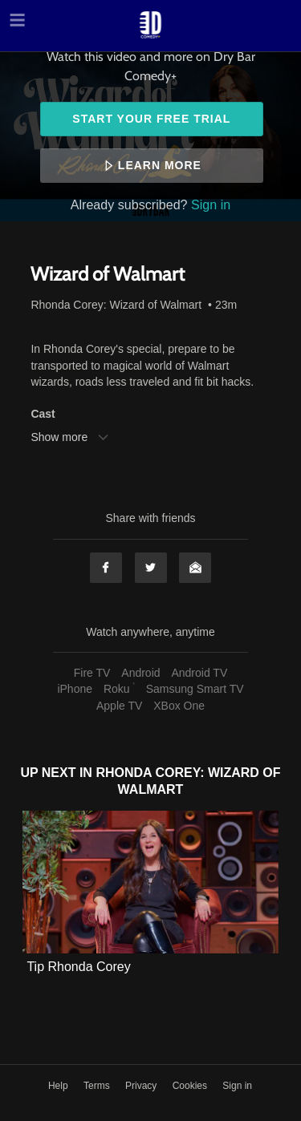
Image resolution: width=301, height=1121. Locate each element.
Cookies (191, 1085)
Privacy (142, 1085)
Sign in (210, 204)
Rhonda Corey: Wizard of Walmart (116, 304)
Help (59, 1085)
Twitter (151, 568)
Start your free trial (151, 118)
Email (195, 568)
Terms (97, 1085)
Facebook (106, 568)
